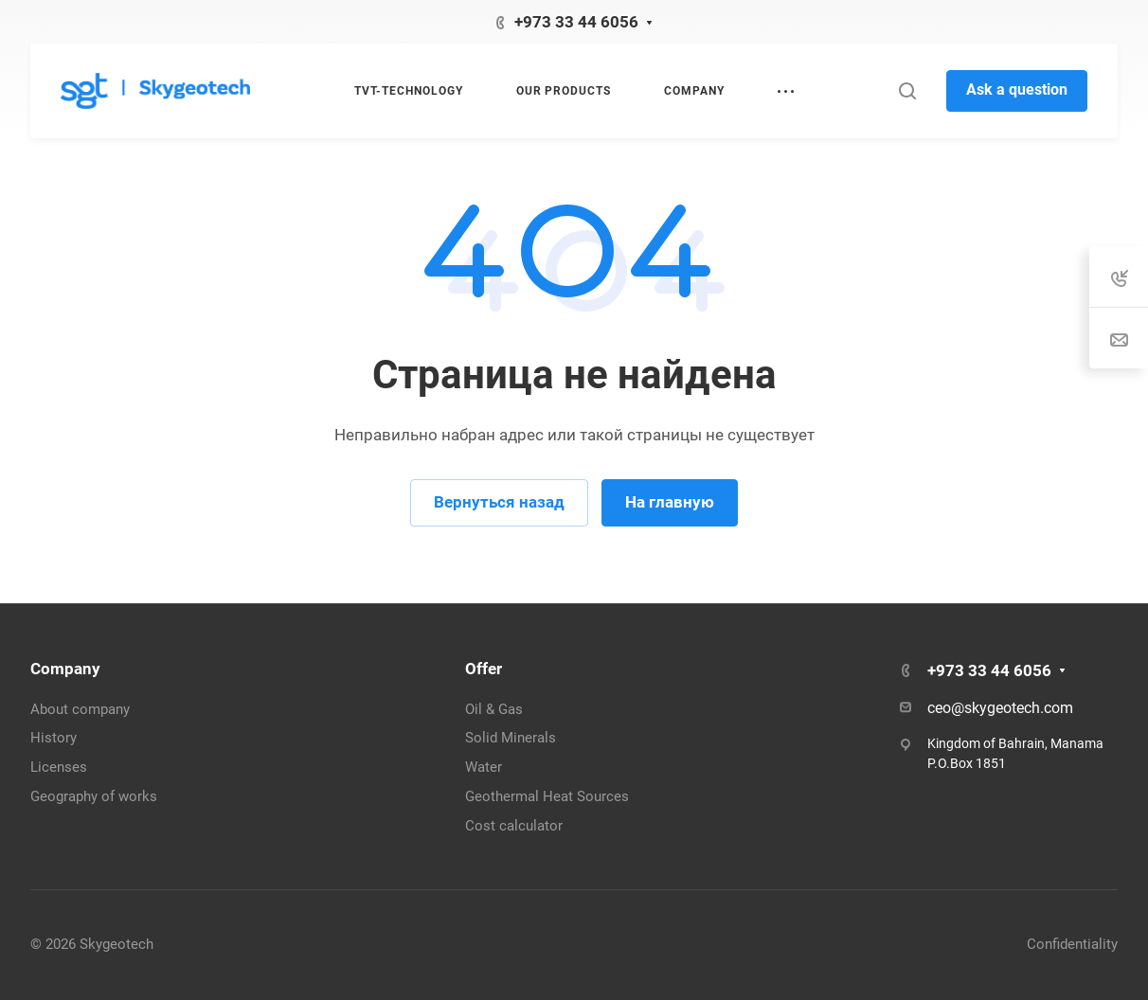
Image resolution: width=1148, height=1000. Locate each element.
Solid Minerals (510, 737)
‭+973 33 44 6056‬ (576, 21)
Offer (483, 668)
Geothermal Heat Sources (547, 796)
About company (80, 709)
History (53, 737)
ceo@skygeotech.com (1000, 708)
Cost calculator (514, 825)
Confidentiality (1072, 944)
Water (483, 767)
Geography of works (93, 796)
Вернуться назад (499, 501)
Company (65, 668)
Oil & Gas (494, 709)
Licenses (58, 767)
